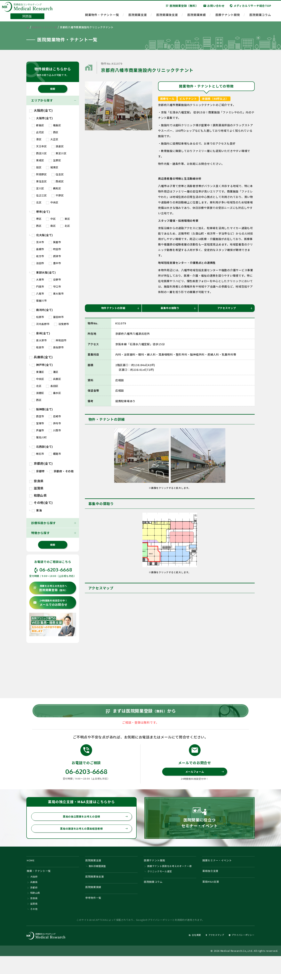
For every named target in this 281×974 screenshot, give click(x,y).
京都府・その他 (61, 471)
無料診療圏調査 (97, 878)
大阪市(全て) (42, 118)
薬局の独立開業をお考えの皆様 (93, 826)
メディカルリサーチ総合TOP (250, 8)
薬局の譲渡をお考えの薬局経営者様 (91, 839)
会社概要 (185, 952)
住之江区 (39, 195)
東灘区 (38, 372)
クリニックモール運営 (159, 884)
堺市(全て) (41, 212)
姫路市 (55, 454)
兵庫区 (55, 379)
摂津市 (55, 256)
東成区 (38, 160)
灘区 (53, 372)
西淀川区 (39, 153)
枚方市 (38, 256)
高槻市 (38, 249)
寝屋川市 (39, 300)
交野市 (55, 279)
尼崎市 (55, 416)
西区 (53, 132)
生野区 (55, 160)
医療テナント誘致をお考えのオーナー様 (169, 878)
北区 (36, 202)
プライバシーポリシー (160, 937)
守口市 (55, 286)
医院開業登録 (50, 588)
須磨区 (38, 393)
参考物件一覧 (95, 914)
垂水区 (55, 393)
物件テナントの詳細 (119, 308)
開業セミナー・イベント (220, 872)
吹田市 (55, 249)
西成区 (58, 181)
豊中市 (55, 263)
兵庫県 (34, 896)
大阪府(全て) (41, 110)
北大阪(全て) (42, 235)
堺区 (36, 219)
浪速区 (58, 146)
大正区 (52, 139)
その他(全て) (41, 502)
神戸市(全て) (42, 365)
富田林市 (56, 317)
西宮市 (38, 416)
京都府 (34, 902)
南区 (51, 226)
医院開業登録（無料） (181, 8)
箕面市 (55, 242)
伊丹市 (55, 423)
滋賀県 (36, 488)
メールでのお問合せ (50, 603)
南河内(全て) (42, 310)
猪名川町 (39, 437)
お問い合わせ (214, 8)
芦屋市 (38, 430)
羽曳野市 (61, 324)
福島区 (55, 125)
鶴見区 (55, 188)
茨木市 (38, 242)
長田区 (52, 386)
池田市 (38, 263)
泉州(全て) (41, 333)
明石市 (38, 454)
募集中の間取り (177, 308)
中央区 (52, 202)
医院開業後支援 (167, 17)
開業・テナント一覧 (41, 884)
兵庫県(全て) (41, 357)
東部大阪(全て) (44, 272)
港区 (36, 139)
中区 (51, 219)
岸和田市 (59, 340)
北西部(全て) (42, 447)
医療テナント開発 (227, 17)
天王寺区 (39, 146)
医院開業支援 (137, 17)
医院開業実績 (196, 17)
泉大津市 (39, 340)
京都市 (38, 471)
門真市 (38, 286)
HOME (31, 872)
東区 (65, 219)
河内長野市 (41, 324)
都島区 (38, 125)
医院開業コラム (260, 17)
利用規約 (180, 937)
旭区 (36, 167)
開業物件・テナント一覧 (102, 17)
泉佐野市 (56, 347)
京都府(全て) (41, 463)
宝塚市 (38, 423)
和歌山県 (38, 495)
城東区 (52, 167)
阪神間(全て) (42, 409)
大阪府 (34, 890)
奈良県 (36, 481)
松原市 (38, 317)
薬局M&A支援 (212, 896)
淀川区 (38, 188)
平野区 (58, 195)
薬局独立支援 (212, 884)
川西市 (55, 430)
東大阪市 (56, 293)
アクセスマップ (234, 308)
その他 (34, 925)
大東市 (38, 279)
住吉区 (58, 174)
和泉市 (38, 347)
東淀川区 (59, 153)
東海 (37, 510)
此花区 (38, 132)
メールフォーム (204, 781)
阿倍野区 (39, 174)
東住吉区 (39, 181)
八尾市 (38, 293)
